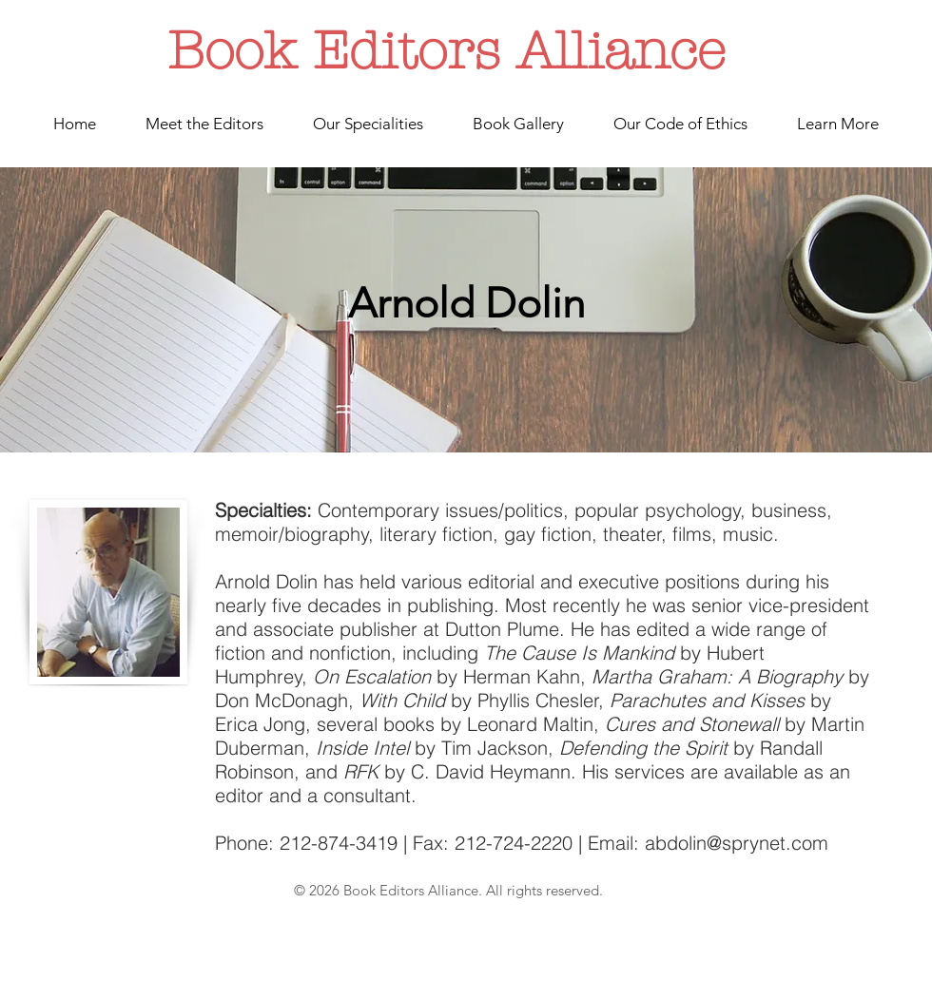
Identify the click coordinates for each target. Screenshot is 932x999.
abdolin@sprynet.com (736, 843)
